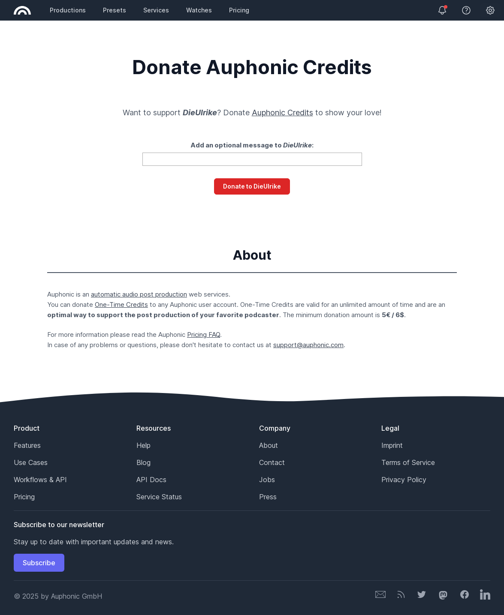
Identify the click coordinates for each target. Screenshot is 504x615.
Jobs (267, 479)
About (268, 445)
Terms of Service (408, 462)
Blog (143, 462)
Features (27, 445)
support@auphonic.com (308, 345)
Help (143, 445)
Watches (199, 10)
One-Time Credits (121, 304)
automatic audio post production (139, 294)
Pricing (239, 10)
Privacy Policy (403, 479)
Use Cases (31, 462)
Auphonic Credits (282, 112)
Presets (114, 10)
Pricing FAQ (203, 334)
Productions (68, 10)
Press (268, 496)
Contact (272, 462)
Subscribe (39, 562)
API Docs (151, 479)
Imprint (392, 445)
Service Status (159, 496)
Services (156, 10)
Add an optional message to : (252, 145)
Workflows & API (40, 479)
